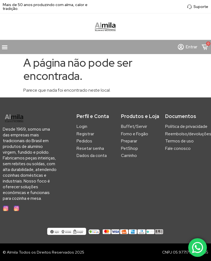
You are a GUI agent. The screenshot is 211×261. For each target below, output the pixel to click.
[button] (4, 47)
